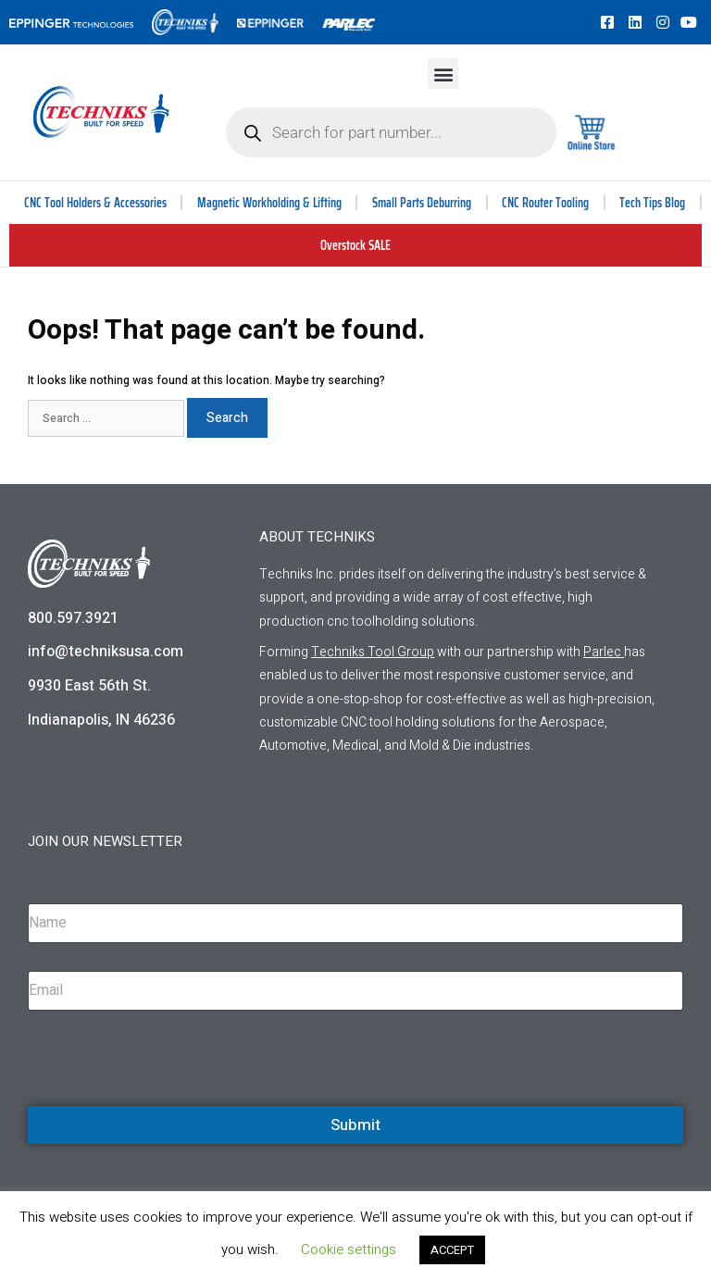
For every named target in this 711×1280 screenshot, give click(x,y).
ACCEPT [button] (452, 1250)
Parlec (602, 652)
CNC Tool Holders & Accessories (95, 203)
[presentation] (168, 1103)
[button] (443, 73)
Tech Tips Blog (652, 203)
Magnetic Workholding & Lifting (269, 203)
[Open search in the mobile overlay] (391, 132)
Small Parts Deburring (421, 203)
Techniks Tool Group (372, 652)
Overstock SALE (355, 245)
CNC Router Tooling (545, 203)
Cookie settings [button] (348, 1249)
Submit (355, 1125)
